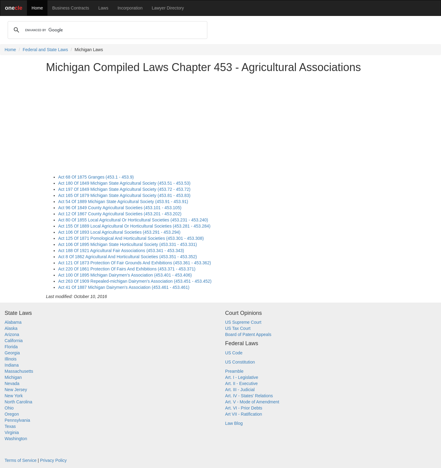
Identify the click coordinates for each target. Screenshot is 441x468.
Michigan (13, 377)
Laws (103, 8)
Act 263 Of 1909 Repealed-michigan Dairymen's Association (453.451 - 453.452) (135, 281)
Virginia (12, 432)
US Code (234, 352)
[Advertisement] (220, 121)
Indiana (12, 365)
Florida (11, 346)
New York (14, 395)
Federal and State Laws (45, 49)
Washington (16, 438)
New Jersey (16, 389)
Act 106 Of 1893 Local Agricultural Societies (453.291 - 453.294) (119, 232)
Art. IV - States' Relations (249, 395)
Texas (10, 426)
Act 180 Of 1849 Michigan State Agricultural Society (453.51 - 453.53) (124, 183)
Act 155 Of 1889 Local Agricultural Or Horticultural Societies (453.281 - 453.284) (134, 226)
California (14, 340)
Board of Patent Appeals (248, 334)
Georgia (12, 352)
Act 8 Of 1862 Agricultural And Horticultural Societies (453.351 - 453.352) (127, 256)
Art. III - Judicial (239, 389)
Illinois (11, 359)
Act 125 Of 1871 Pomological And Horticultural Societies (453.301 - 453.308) (131, 238)
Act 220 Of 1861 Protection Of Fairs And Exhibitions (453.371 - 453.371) (126, 268)
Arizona (12, 334)
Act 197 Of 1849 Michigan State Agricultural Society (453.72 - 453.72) (124, 189)
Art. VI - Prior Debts (243, 408)
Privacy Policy (53, 460)
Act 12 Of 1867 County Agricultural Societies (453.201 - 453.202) (119, 213)
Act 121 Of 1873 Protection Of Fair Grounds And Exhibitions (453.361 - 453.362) (134, 262)
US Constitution (240, 362)
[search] (106, 30)
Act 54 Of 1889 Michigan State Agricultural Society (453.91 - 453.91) (123, 201)
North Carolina (18, 401)
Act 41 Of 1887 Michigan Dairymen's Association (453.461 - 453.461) (123, 287)
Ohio (9, 408)
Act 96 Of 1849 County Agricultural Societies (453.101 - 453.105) (119, 207)
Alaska (11, 328)
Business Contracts (70, 8)
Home (37, 8)
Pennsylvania (17, 420)
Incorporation (130, 8)
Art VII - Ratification (243, 414)
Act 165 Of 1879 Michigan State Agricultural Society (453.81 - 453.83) (124, 195)
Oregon (12, 414)
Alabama (13, 322)
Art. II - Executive (241, 383)
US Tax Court (238, 328)
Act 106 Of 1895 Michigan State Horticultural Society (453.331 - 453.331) (127, 244)
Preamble (234, 371)
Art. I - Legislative (241, 377)
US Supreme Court (243, 322)
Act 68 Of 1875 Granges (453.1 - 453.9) (96, 177)
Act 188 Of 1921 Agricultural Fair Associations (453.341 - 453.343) (121, 250)
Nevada (12, 383)
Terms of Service (20, 460)
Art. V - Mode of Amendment (252, 401)
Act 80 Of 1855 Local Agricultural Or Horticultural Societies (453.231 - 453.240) (133, 219)
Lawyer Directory (168, 8)
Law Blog (234, 423)
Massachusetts (19, 371)
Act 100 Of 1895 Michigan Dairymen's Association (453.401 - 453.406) (125, 275)
